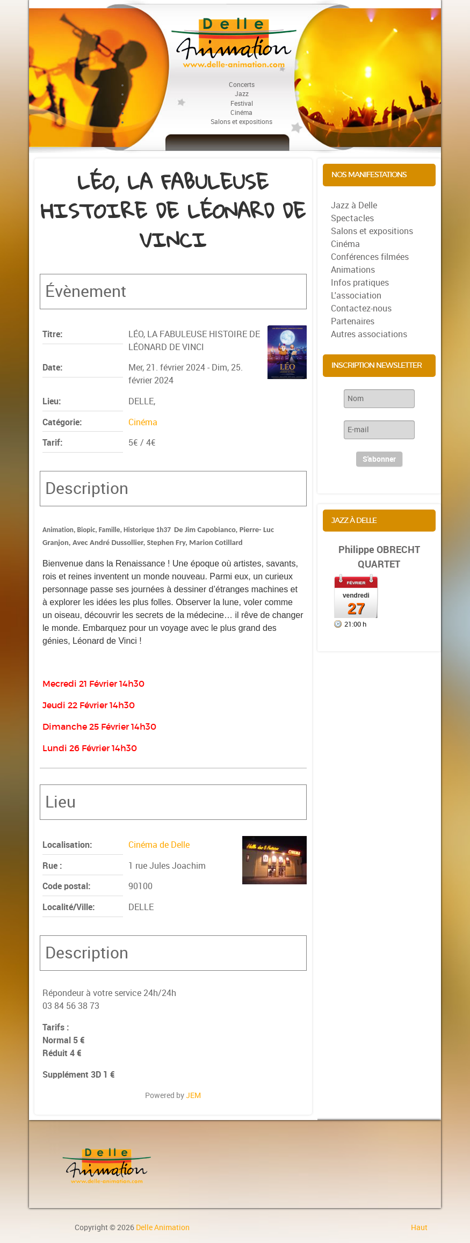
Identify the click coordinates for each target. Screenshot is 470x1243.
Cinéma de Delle (159, 845)
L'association (356, 295)
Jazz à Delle (354, 205)
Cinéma (142, 422)
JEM (193, 1095)
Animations (353, 270)
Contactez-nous (361, 308)
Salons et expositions (372, 231)
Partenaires (352, 321)
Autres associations (369, 334)
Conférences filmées (370, 257)
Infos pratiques (360, 283)
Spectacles (352, 218)
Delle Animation (163, 1227)
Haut (419, 1227)
